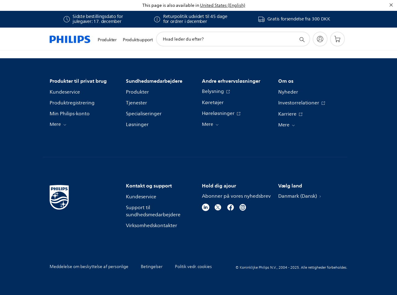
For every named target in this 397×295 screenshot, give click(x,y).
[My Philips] (320, 39)
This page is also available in (170, 5)
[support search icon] (302, 39)
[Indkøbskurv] (337, 39)
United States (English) (222, 5)
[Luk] (391, 5)
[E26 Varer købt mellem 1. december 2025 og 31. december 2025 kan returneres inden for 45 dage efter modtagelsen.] (190, 19)
